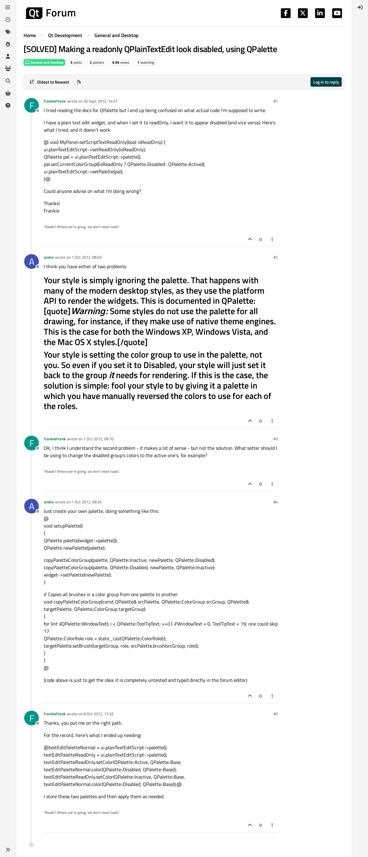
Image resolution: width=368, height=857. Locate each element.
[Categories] (7, 7)
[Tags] (7, 32)
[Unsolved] (7, 105)
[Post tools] (272, 239)
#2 (275, 257)
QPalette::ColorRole (141, 638)
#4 (275, 502)
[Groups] (7, 68)
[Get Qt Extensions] (7, 93)
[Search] (7, 81)
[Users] (7, 56)
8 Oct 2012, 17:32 (98, 714)
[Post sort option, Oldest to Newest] (49, 82)
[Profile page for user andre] (31, 261)
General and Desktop (44, 62)
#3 (275, 439)
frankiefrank (55, 101)
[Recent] (7, 19)
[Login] (360, 7)
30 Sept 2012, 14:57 (100, 101)
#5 (275, 714)
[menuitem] (360, 7)
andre (49, 257)
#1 (275, 101)
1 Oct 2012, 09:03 (87, 257)
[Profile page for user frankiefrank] (31, 105)
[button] (7, 850)
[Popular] (7, 44)
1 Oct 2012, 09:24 (87, 502)
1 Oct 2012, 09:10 (98, 439)
